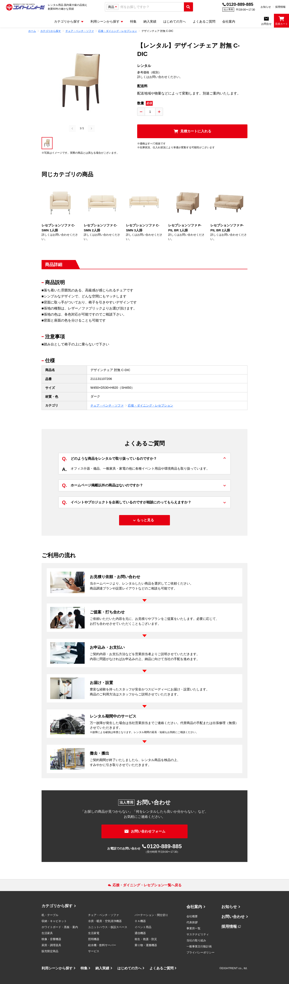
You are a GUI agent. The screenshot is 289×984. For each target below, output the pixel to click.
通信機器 (140, 933)
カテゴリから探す (57, 906)
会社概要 (192, 916)
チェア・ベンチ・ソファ (107, 405)
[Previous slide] (72, 128)
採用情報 (280, 6)
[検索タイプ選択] (112, 7)
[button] (47, 143)
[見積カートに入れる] (192, 131)
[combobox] (151, 7)
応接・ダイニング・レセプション (150, 405)
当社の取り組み (196, 940)
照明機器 (93, 939)
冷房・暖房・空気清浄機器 (105, 921)
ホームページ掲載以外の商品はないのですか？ (102, 485)
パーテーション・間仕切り (151, 915)
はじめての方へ (129, 968)
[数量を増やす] (159, 112)
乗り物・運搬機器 (146, 945)
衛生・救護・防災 (146, 939)
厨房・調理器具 (51, 945)
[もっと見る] (144, 520)
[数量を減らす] (141, 112)
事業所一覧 (193, 928)
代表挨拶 (192, 922)
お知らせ (266, 6)
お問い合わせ (233, 916)
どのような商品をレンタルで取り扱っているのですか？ (109, 459)
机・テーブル (50, 915)
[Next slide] (91, 128)
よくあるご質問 (161, 968)
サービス (93, 951)
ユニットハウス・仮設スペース (107, 927)
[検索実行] (188, 6)
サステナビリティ (197, 934)
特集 (84, 968)
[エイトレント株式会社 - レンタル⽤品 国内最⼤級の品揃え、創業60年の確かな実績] (25, 7)
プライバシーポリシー (200, 952)
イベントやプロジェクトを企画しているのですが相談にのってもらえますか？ (126, 502)
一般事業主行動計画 (199, 946)
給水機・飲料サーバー (102, 945)
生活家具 (47, 933)
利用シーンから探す (57, 968)
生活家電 (93, 933)
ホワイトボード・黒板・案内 (60, 927)
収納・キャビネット (54, 921)
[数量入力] (150, 112)
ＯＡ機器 (140, 921)
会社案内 (194, 907)
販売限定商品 (50, 951)
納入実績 (102, 968)
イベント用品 (143, 927)
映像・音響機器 (51, 939)
